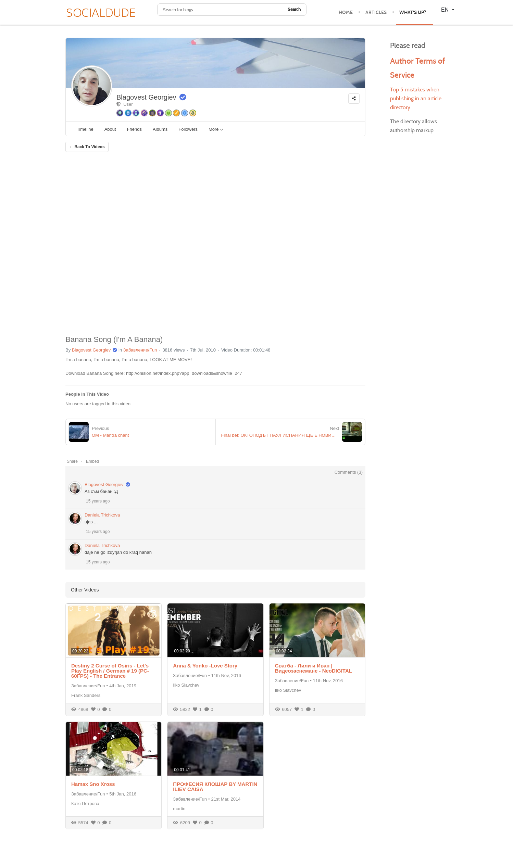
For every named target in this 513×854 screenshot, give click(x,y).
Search (294, 9)
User (124, 104)
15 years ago (98, 501)
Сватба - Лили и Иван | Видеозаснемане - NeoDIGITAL (313, 668)
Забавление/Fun (140, 350)
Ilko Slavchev (186, 685)
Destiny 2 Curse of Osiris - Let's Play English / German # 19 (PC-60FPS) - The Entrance (110, 671)
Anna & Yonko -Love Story (205, 665)
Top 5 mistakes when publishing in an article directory (415, 98)
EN (445, 10)
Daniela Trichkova (102, 515)
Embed (92, 461)
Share (72, 461)
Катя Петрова (85, 803)
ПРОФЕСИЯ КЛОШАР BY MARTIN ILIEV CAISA (215, 786)
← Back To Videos (87, 146)
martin (179, 808)
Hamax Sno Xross (93, 784)
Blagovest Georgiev (146, 97)
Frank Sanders (85, 695)
